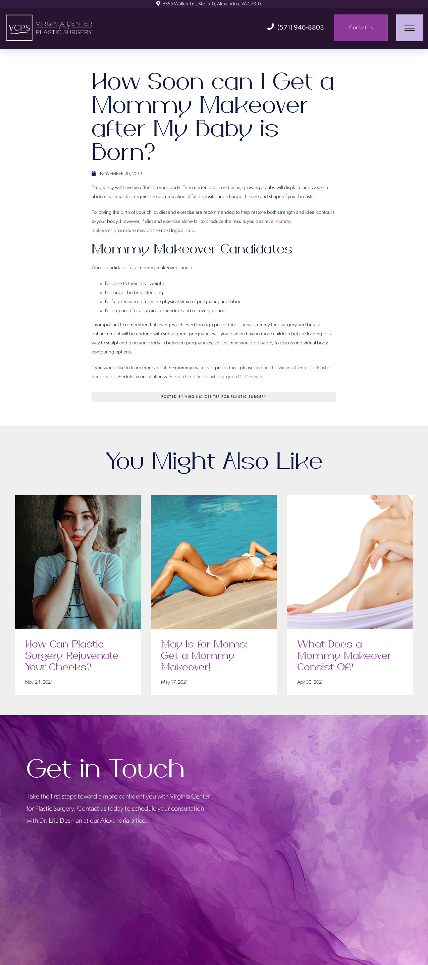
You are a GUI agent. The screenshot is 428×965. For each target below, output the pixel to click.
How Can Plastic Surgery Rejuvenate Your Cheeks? (72, 656)
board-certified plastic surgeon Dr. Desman (217, 377)
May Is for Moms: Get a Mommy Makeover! (204, 656)
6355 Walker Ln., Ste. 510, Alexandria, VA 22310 (208, 4)
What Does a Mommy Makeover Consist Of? (344, 656)
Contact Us (361, 28)
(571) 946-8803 (295, 28)
